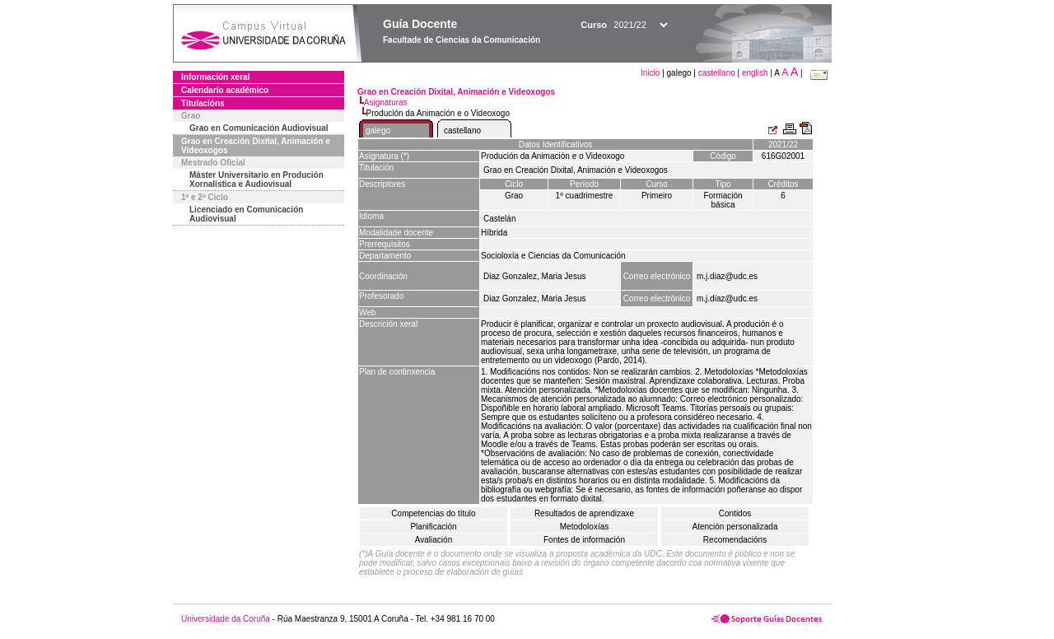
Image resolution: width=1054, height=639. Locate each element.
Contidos (735, 513)
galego (378, 130)
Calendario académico (224, 90)
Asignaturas (386, 102)
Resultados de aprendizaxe (584, 513)
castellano (716, 72)
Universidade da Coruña (225, 618)
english (755, 72)
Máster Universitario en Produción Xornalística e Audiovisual (256, 179)
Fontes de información (584, 539)
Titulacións (203, 103)
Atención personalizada (735, 526)
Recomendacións (735, 539)
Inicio (651, 72)
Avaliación (433, 539)
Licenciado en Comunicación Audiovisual (246, 214)
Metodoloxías (584, 526)
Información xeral (215, 77)
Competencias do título (433, 513)
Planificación (433, 526)
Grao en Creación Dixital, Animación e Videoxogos (255, 146)
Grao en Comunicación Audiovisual (259, 128)
